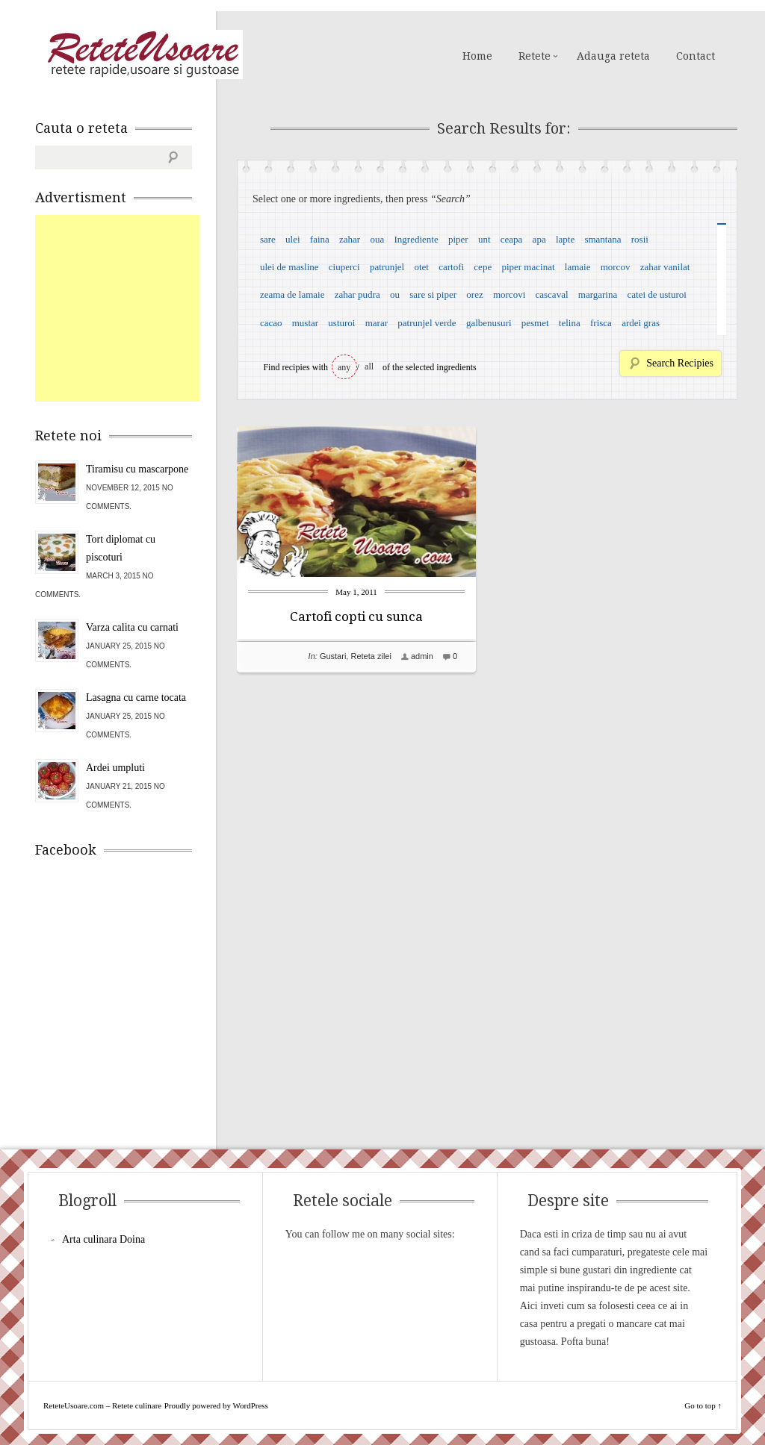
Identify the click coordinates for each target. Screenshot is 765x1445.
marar (376, 322)
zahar (349, 239)
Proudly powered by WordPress (216, 1405)
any (344, 367)
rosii (639, 239)
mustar (305, 322)
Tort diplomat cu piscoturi (120, 548)
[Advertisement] (147, 308)
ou (395, 294)
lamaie (578, 266)
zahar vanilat (665, 266)
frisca (601, 322)
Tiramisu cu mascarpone (137, 469)
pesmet (535, 322)
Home (477, 56)
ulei (292, 239)
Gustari (333, 656)
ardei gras (641, 322)
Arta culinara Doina (103, 1239)
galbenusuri (489, 322)
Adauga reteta (613, 56)
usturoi (341, 322)
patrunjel (387, 266)
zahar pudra (357, 294)
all (369, 366)
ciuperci (344, 266)
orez (474, 294)
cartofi (451, 266)
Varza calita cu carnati (132, 627)
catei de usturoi (657, 294)
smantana (602, 239)
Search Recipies (679, 363)
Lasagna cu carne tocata (136, 697)
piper (458, 239)
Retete (534, 56)
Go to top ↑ (703, 1405)
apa (539, 239)
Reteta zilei (370, 656)
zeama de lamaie (292, 294)
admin (422, 656)
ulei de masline (289, 266)
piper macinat (527, 266)
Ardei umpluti (115, 767)
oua (377, 239)
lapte (565, 239)
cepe (483, 266)
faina (319, 239)
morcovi (509, 294)
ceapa (512, 239)
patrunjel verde (426, 322)
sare (268, 239)
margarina (597, 294)
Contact (695, 56)
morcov (616, 266)
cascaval (552, 294)
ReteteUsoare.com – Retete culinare (143, 54)
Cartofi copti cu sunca (356, 616)
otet (421, 266)
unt (484, 239)
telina (569, 322)
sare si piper (432, 294)
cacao (271, 322)
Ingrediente (416, 239)
